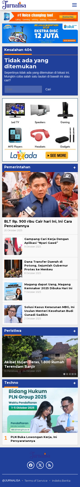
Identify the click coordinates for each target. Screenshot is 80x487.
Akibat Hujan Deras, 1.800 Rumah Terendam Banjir (34, 364)
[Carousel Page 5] (75, 374)
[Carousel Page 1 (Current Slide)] (64, 374)
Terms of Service (36, 480)
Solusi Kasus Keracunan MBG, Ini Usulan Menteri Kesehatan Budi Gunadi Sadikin (49, 310)
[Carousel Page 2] (67, 374)
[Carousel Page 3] (70, 374)
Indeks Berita (61, 480)
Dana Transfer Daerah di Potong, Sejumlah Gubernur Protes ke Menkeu (46, 265)
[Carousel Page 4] (73, 374)
